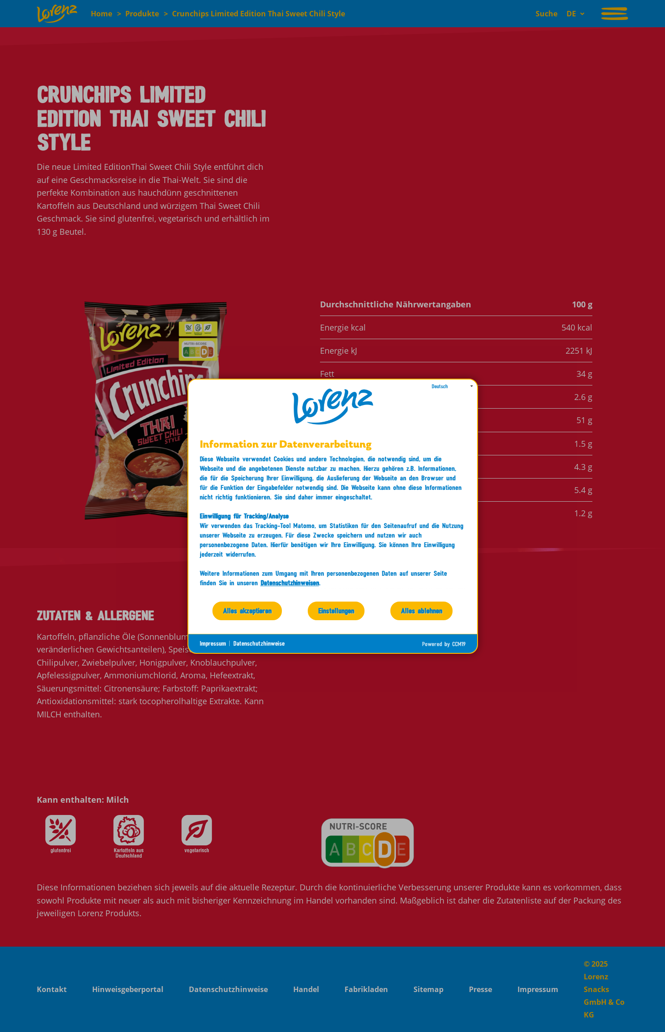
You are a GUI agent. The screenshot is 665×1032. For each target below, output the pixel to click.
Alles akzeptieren (247, 610)
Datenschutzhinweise (259, 643)
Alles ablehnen (421, 610)
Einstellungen (336, 610)
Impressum (213, 643)
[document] (333, 520)
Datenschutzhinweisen (290, 582)
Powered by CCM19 (444, 643)
